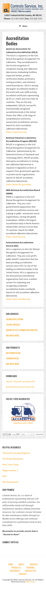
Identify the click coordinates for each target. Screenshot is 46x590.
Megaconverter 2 (10, 470)
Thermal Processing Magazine (16, 453)
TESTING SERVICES (13, 324)
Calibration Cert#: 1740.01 (23, 423)
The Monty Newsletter (12, 458)
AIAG (4, 476)
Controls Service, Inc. (23, 8)
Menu (24, 26)
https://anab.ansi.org (15, 236)
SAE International (10, 481)
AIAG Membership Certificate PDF (20, 387)
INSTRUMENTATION (13, 353)
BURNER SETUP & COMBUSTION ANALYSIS (21, 330)
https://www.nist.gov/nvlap (18, 184)
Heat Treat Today (10, 464)
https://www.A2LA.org (16, 132)
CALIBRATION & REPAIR (14, 319)
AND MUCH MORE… (13, 335)
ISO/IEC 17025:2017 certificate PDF (20, 381)
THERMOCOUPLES (12, 358)
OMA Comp (30, 581)
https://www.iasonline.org (18, 299)
